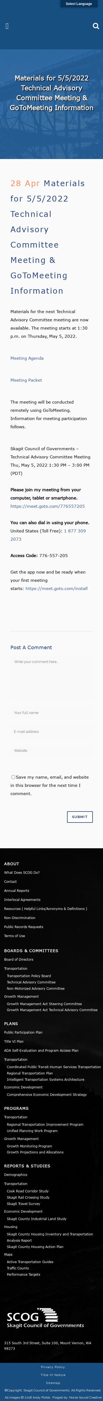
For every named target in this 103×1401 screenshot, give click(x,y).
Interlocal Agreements (22, 899)
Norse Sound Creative (85, 1397)
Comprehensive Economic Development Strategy (47, 1094)
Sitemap (53, 1383)
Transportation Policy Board (29, 976)
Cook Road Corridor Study (28, 1191)
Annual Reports (16, 890)
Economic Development (23, 1087)
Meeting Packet (26, 380)
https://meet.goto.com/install (57, 588)
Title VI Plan (14, 1041)
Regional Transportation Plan (30, 1073)
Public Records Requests (23, 927)
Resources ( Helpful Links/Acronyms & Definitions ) (45, 909)
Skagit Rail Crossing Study (28, 1197)
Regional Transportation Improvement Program (45, 1124)
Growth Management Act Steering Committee (44, 1004)
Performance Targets (23, 1274)
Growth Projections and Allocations (35, 1152)
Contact (10, 881)
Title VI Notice (53, 1375)
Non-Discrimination (19, 918)
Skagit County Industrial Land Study (36, 1219)
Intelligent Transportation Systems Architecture (45, 1079)
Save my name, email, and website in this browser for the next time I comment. (49, 785)
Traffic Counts (18, 1268)
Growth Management (21, 996)
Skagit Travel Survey (23, 1204)
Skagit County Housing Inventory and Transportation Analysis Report (50, 1237)
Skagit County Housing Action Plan (35, 1247)
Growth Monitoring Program (29, 1146)
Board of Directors (18, 959)
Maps (8, 1254)
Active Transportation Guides (30, 1262)
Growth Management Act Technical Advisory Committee (52, 1010)
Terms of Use (14, 936)
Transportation (15, 968)
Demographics (15, 1174)
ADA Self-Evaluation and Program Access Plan (41, 1050)
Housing (10, 1227)
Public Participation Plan (23, 1032)
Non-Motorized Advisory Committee (36, 988)
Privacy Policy (53, 1367)
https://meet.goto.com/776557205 (47, 506)
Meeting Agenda (27, 358)
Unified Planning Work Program (32, 1131)
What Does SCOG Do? (22, 872)
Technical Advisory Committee (31, 982)
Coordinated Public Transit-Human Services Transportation (54, 1067)
